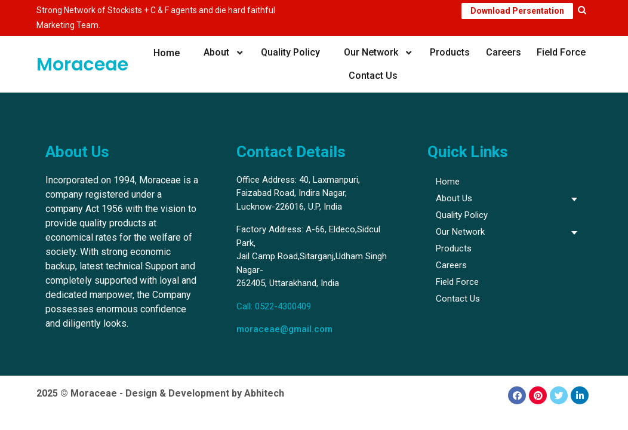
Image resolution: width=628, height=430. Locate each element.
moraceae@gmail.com (284, 329)
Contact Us (373, 75)
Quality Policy (290, 52)
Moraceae (82, 64)
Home (168, 52)
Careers (502, 52)
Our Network (370, 52)
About (216, 52)
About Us (454, 198)
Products (449, 52)
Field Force (559, 52)
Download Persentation (517, 11)
